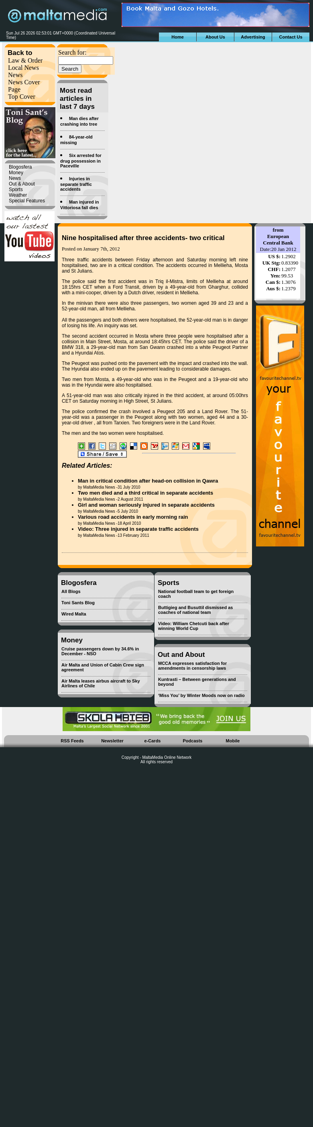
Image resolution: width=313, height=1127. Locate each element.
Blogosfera (20, 167)
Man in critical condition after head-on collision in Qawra (148, 481)
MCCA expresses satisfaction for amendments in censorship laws (192, 665)
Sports (16, 189)
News (15, 74)
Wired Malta (73, 613)
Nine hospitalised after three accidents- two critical (143, 238)
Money (16, 172)
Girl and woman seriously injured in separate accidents (146, 505)
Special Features (27, 201)
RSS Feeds (72, 740)
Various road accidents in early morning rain (133, 517)
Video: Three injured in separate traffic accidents (138, 529)
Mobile (233, 740)
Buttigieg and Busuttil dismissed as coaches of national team (195, 610)
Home (177, 37)
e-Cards (152, 740)
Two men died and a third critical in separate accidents (145, 493)
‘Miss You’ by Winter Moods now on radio (201, 695)
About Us (215, 37)
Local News (23, 67)
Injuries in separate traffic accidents (76, 184)
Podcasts (193, 740)
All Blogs (71, 591)
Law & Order (25, 60)
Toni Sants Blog (78, 602)
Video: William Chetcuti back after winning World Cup (193, 626)
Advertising (253, 37)
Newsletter (112, 740)
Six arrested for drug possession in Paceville (81, 160)
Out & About (22, 184)
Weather (18, 195)
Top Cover (21, 96)
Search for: (72, 52)
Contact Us (290, 37)
